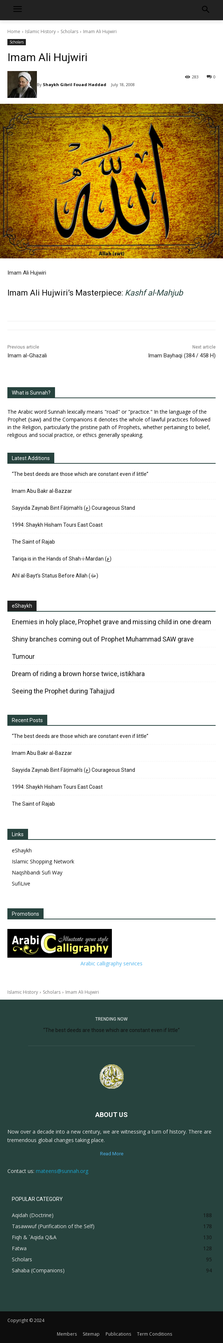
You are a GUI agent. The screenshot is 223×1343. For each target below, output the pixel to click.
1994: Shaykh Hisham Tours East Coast (57, 525)
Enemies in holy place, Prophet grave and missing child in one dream (111, 622)
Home (13, 31)
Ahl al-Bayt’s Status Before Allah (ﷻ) (55, 576)
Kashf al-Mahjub (154, 292)
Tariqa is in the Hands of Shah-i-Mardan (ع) (62, 559)
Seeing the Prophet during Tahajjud (63, 691)
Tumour (23, 656)
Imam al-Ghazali (27, 355)
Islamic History (40, 31)
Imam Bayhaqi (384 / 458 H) (182, 355)
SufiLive (21, 883)
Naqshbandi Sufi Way (37, 872)
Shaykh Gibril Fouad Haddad (74, 84)
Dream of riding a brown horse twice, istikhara (78, 674)
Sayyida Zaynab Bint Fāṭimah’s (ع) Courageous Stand (73, 508)
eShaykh (22, 606)
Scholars (69, 31)
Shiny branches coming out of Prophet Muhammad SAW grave (103, 639)
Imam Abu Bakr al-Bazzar (42, 491)
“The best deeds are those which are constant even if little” (80, 474)
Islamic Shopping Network (43, 861)
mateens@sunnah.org (62, 1170)
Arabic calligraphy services (111, 963)
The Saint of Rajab (33, 542)
